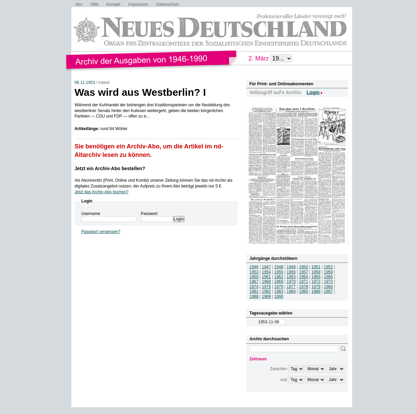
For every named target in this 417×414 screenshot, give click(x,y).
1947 (266, 267)
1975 (266, 286)
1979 (316, 286)
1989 (266, 296)
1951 (316, 267)
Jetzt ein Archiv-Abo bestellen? (110, 168)
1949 (291, 267)
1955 (279, 272)
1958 (316, 272)
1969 (279, 281)
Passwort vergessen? (101, 231)
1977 (291, 286)
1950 (303, 267)
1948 (279, 267)
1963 (291, 276)
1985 (303, 291)
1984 (291, 291)
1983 (279, 291)
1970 (291, 281)
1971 (303, 281)
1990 (279, 296)
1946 (254, 267)
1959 (328, 272)
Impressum (138, 4)
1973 (328, 281)
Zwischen (278, 368)
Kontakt (114, 4)
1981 (254, 291)
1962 (279, 276)
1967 (254, 281)
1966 (328, 276)
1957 (303, 272)
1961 (266, 276)
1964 (303, 276)
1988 (254, 296)
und (283, 379)
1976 (279, 286)
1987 (328, 291)
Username (90, 213)
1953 (254, 272)
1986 (316, 291)
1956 (291, 272)
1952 (328, 267)
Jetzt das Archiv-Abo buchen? (102, 192)
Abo (79, 4)
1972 (316, 281)
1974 (254, 286)
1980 (328, 286)
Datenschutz (167, 4)
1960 (254, 276)
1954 (266, 272)
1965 (316, 276)
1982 (266, 291)
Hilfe (94, 4)
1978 (303, 286)
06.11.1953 (85, 82)
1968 (266, 281)
